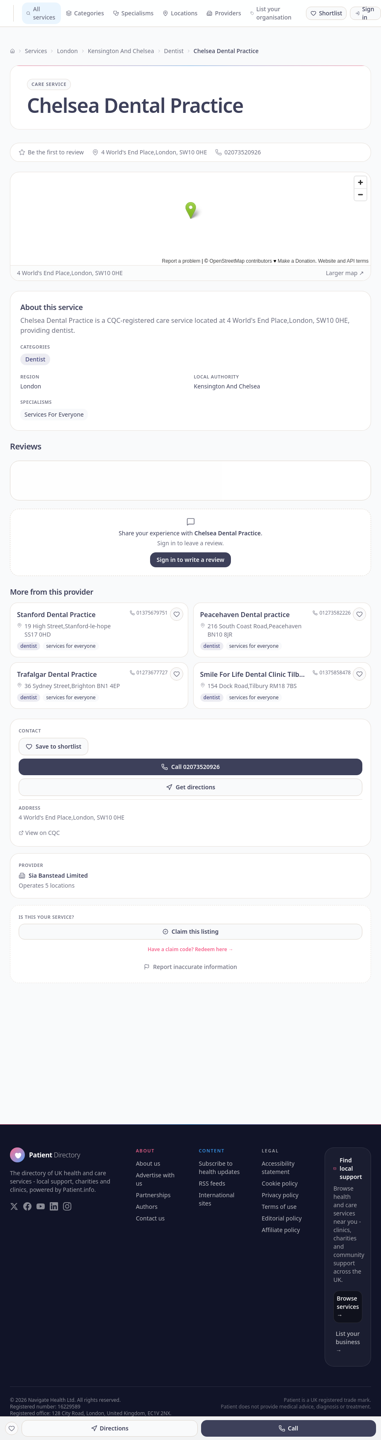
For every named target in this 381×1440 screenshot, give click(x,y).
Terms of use (279, 1207)
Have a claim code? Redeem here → (190, 949)
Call (288, 1428)
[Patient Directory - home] (10, 13)
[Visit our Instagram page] (67, 1206)
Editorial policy (281, 1218)
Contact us (150, 1218)
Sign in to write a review (190, 560)
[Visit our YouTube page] (40, 1206)
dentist (35, 359)
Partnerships (153, 1195)
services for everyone (54, 414)
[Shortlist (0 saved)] (326, 13)
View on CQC (39, 833)
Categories (85, 13)
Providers (223, 13)
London (67, 51)
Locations (180, 13)
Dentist (174, 51)
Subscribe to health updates (219, 1167)
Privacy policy (280, 1195)
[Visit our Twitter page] (14, 1206)
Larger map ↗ (345, 273)
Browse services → (348, 1306)
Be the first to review (51, 152)
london (30, 386)
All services (40, 13)
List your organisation (271, 13)
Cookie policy (280, 1183)
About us (148, 1163)
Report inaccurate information (190, 967)
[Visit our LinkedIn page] (54, 1206)
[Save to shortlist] (176, 614)
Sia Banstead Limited (53, 875)
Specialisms (133, 13)
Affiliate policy (281, 1230)
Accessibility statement (278, 1167)
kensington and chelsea (227, 386)
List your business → (348, 1342)
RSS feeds (212, 1183)
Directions (110, 1428)
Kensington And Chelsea (121, 51)
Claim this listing (190, 931)
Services (36, 51)
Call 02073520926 (190, 767)
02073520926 (238, 152)
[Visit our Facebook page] (27, 1206)
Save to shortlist (53, 746)
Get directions (191, 787)
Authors (147, 1207)
